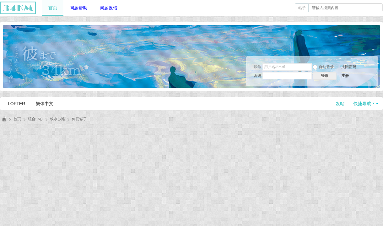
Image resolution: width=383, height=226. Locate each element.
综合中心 (35, 119)
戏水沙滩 (57, 119)
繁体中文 (44, 103)
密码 (257, 75)
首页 (52, 7)
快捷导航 (362, 103)
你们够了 (79, 119)
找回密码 (348, 67)
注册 (345, 75)
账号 (257, 67)
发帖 (340, 103)
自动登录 (323, 67)
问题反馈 (108, 7)
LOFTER (16, 103)
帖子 (302, 8)
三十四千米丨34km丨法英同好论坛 (4, 119)
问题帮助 (78, 7)
